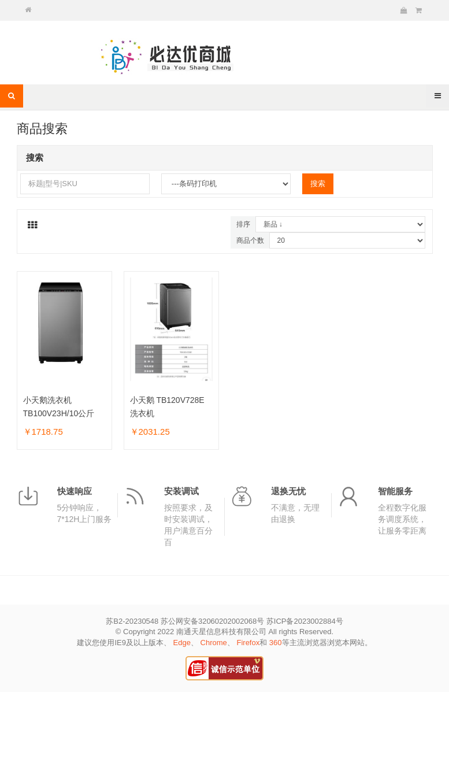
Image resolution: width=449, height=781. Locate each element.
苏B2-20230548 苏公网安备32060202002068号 (185, 621)
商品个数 (250, 240)
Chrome (214, 642)
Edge (182, 642)
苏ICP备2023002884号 (304, 621)
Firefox (247, 642)
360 (275, 642)
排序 (243, 224)
